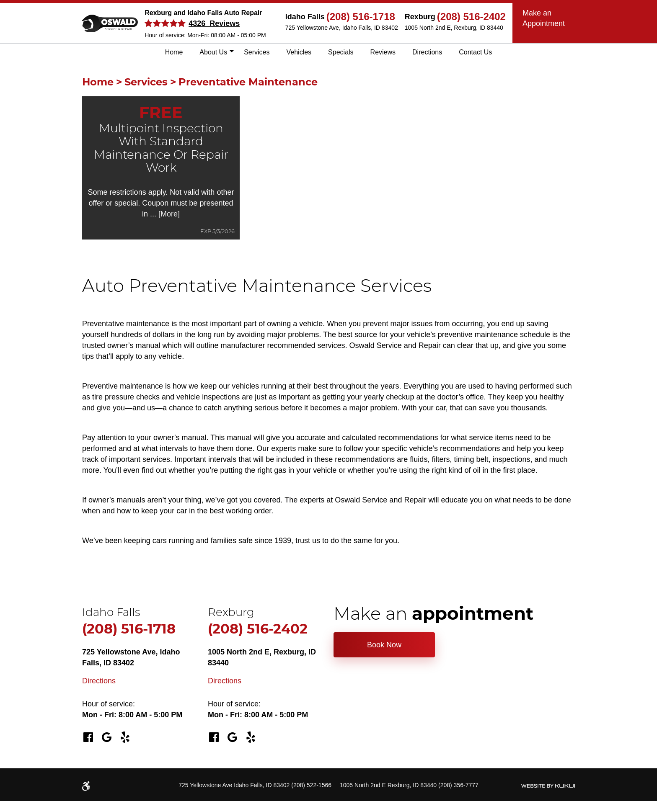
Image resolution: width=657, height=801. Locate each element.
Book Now (384, 645)
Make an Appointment (543, 18)
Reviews (383, 52)
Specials (340, 52)
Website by (547, 786)
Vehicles (299, 52)
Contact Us (475, 52)
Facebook (88, 737)
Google (106, 737)
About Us (213, 52)
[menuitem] (174, 52)
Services (256, 52)
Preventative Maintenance (248, 82)
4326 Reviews (214, 23)
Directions (427, 52)
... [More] (164, 214)
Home (174, 52)
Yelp (125, 737)
